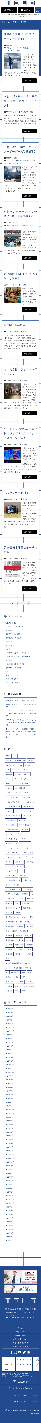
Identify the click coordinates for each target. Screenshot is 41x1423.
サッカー (9, 811)
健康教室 (9, 903)
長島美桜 (9, 986)
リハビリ (20, 866)
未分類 (19, 50)
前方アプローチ (27, 903)
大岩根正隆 (10, 926)
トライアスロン (11, 843)
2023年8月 (9, 1125)
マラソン (9, 862)
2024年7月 (9, 1083)
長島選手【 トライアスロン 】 (16, 626)
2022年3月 (9, 1188)
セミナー (25, 829)
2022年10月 (9, 1162)
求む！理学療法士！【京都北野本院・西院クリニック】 (20, 101)
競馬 (7, 958)
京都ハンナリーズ (12, 885)
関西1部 (18, 986)
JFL (19, 770)
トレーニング (25, 843)
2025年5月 (9, 1050)
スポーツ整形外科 (13, 225)
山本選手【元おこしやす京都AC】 (17, 653)
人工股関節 (27, 889)
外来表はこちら (20, 1395)
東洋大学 (28, 935)
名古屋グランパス (12, 917)
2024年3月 (9, 1098)
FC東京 (28, 765)
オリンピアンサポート (14, 802)
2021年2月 (9, 1237)
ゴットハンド (28, 806)
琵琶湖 (19, 949)
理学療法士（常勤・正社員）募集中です (19, 701)
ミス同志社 (30, 862)
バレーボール (26, 848)
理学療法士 (10, 949)
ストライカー (28, 816)
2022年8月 (9, 1169)
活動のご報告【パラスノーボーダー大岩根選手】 (21, 706)
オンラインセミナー (13, 806)
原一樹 (17, 912)
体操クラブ (31, 899)
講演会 (8, 977)
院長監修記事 (29, 986)
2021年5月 (9, 1225)
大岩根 (27, 922)
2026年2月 (9, 1020)
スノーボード (11, 820)
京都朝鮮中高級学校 (13, 889)
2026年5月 (9, 1012)
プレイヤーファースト (14, 857)
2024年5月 (9, 1091)
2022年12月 (9, 1154)
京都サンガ (27, 880)
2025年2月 (9, 1061)
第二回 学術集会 (14, 325)
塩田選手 (8, 660)
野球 (23, 977)
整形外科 (9, 935)
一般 (7, 671)
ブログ (15, 22)
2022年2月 (9, 1192)
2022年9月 (9, 1166)
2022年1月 (9, 1196)
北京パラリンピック (13, 908)
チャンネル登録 (11, 839)
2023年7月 (9, 1128)
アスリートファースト (14, 793)
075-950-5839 (20, 1387)
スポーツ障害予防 (12, 829)
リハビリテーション (12, 675)
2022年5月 (9, 1181)
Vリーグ (23, 779)
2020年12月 (9, 1240)
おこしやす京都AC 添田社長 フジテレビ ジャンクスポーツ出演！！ (20, 433)
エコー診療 (26, 797)
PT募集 (18, 774)
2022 (8, 756)
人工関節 (25, 894)
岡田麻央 (29, 926)
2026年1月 (9, 1024)
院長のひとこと (11, 623)
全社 (17, 903)
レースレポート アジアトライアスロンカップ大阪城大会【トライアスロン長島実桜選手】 (21, 713)
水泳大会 (20, 940)
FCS (20, 765)
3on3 (14, 756)
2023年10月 (9, 1117)
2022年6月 (9, 1177)
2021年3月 (9, 1233)
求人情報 (29, 112)
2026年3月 (9, 1016)
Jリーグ (27, 770)
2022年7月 (9, 1173)
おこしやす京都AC (22, 783)
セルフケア (10, 834)
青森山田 (9, 991)
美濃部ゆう (29, 968)
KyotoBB (9, 774)
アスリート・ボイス (14, 48)
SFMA (8, 779)
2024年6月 (9, 1087)
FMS (7, 770)
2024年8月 (9, 1080)
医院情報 (9, 912)
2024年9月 (9, 1076)
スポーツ (22, 820)
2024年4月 (9, 1095)
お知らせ (9, 788)
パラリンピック (27, 852)
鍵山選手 (8, 630)
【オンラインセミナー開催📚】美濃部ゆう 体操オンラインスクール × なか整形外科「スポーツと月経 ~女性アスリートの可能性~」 (21, 733)
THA (15, 779)
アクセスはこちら (20, 1401)
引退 (7, 931)
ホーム (6, 22)
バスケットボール (12, 848)
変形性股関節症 (11, 922)
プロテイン (29, 857)
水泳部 (28, 940)
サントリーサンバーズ (23, 811)
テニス (22, 839)
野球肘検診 (10, 981)
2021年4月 (9, 1229)
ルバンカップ (11, 871)
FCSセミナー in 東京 (17, 492)
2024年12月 (9, 1065)
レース (21, 871)
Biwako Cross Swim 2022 (15, 760)
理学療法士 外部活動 (13, 638)
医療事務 (26, 908)
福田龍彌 (28, 954)
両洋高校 (23, 876)
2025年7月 (9, 1042)
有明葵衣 (18, 935)
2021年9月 (9, 1211)
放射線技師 (24, 931)
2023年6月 (9, 1132)
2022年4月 (9, 1184)
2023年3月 (9, 1143)
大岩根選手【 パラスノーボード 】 (18, 656)
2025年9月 (9, 1035)
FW (13, 770)
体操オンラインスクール (15, 899)
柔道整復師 (10, 940)
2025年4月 (9, 1053)
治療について (10, 641)
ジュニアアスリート (13, 816)
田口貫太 (28, 949)
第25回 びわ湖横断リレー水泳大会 (18, 963)
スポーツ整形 (11, 825)
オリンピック (30, 802)
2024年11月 (9, 1068)
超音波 (16, 977)
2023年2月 (9, 1147)
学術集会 (20, 926)
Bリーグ (31, 760)
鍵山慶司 (20, 981)
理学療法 (29, 945)
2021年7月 (9, 1218)
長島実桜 (29, 981)
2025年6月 (9, 1046)
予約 (20, 1381)
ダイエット (21, 834)
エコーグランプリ (12, 797)
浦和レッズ (19, 945)
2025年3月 (9, 1057)
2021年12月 (9, 1199)
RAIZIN (26, 774)
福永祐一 (18, 954)
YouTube (9, 783)
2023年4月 (9, 1140)
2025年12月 (9, 1027)
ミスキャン (19, 862)
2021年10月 (9, 1207)
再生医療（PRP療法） (13, 668)
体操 (33, 894)
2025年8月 (9, 1038)
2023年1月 (9, 1151)
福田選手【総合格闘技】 (14, 634)
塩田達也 (31, 917)
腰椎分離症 (15, 972)
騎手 (23, 991)
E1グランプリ (11, 765)
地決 (23, 917)
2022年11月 (9, 1158)
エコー (27, 793)
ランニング (10, 866)
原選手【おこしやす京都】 (15, 664)
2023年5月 (9, 1136)
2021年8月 (9, 1214)
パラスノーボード (12, 852)
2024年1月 (9, 1106)
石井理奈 (9, 954)
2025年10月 (9, 1031)
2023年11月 (9, 1113)
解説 (29, 972)
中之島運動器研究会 (13, 880)
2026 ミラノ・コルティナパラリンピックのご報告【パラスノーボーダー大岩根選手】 (21, 722)
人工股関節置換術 (12, 894)
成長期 (14, 931)
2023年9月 (9, 1121)
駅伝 (17, 991)
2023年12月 (9, 1110)
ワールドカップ (11, 876)
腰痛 (23, 972)
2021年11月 (9, 1203)
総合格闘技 (18, 968)
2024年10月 (9, 1072)
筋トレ (8, 968)
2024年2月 (9, 1102)
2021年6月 (9, 1222)
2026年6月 (9, 1009)
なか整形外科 (20, 788)
